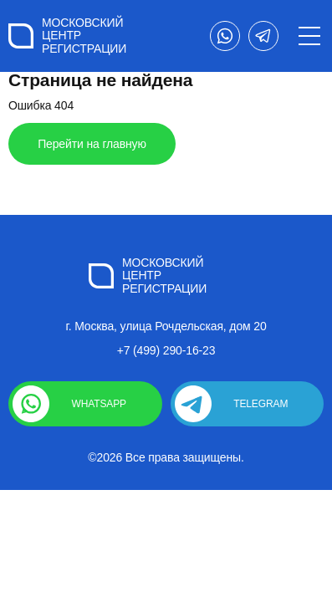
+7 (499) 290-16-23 (166, 350)
